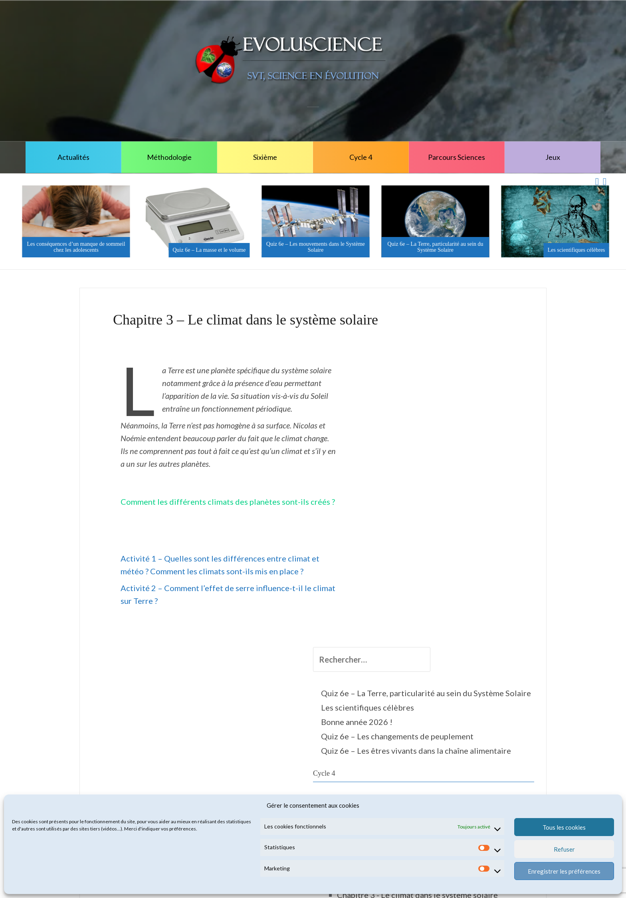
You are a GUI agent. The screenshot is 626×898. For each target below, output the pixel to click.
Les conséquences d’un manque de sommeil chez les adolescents (193, 247)
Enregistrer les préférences (564, 871)
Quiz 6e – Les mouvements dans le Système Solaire (433, 247)
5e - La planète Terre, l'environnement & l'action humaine (477, 562)
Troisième (440, 781)
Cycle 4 (360, 157)
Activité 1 (464, 695)
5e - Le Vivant (454, 535)
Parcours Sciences (456, 157)
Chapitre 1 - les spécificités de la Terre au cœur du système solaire (483, 601)
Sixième (265, 157)
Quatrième (441, 766)
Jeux (552, 157)
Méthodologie (169, 157)
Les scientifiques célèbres (468, 392)
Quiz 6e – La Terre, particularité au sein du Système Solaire (552, 247)
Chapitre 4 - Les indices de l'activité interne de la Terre (485, 737)
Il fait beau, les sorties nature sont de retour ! (73, 247)
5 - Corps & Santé (461, 521)
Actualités (73, 157)
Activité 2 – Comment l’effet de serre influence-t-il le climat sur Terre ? (240, 575)
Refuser (564, 849)
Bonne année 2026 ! (458, 406)
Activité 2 (464, 710)
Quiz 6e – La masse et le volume (326, 250)
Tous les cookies (564, 827)
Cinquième (442, 507)
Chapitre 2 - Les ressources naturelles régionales (476, 641)
